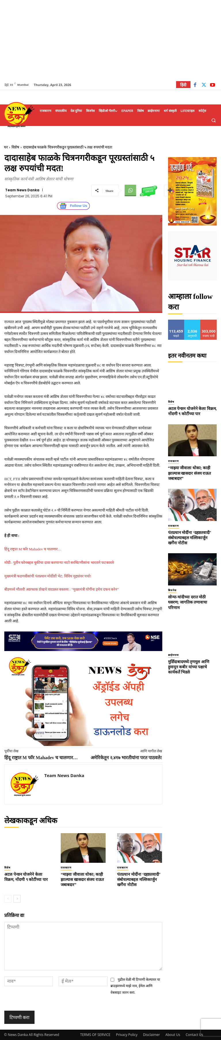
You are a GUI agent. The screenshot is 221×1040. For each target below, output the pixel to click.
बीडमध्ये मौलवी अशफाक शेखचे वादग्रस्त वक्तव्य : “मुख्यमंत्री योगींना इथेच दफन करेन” (61, 589)
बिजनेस (172, 590)
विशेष (15, 147)
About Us (172, 1034)
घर (6, 147)
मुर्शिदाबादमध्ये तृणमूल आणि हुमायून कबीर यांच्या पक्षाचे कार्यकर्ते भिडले (188, 667)
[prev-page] (8, 898)
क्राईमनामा (173, 655)
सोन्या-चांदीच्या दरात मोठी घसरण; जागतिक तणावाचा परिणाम (187, 602)
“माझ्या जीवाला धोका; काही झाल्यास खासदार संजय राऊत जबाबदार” (82, 879)
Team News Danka (22, 190)
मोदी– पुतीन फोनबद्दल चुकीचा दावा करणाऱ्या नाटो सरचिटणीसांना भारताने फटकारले (59, 562)
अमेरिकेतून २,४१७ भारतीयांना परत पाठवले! (126, 757)
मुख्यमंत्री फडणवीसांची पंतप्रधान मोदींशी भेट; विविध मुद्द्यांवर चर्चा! (47, 576)
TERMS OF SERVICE (95, 1034)
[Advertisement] (110, 40)
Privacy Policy (127, 1034)
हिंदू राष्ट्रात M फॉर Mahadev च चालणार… (32, 549)
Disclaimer (151, 1034)
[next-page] (17, 898)
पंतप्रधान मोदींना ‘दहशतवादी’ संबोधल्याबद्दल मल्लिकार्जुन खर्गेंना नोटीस (138, 879)
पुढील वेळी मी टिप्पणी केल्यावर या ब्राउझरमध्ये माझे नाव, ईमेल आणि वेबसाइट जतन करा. (135, 986)
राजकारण (66, 867)
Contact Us (194, 1034)
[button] (213, 120)
